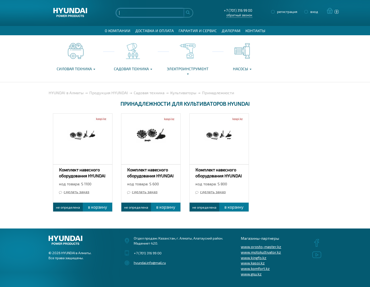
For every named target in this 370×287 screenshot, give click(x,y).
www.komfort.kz (255, 268)
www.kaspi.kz (253, 263)
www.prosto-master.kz (261, 246)
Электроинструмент (187, 70)
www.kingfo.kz (253, 257)
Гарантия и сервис (198, 30)
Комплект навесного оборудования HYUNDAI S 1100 (82, 175)
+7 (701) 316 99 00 (238, 10)
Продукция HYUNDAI (108, 92)
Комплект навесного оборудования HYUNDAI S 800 (218, 175)
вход (314, 12)
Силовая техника (76, 68)
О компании (117, 30)
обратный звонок (239, 15)
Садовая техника (133, 68)
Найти (188, 12)
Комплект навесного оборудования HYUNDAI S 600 (150, 175)
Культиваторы (183, 92)
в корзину (97, 207)
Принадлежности (218, 92)
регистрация (287, 12)
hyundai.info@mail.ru (150, 262)
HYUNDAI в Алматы (66, 92)
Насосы (242, 68)
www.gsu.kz (251, 274)
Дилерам (231, 30)
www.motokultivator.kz (261, 252)
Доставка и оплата (154, 30)
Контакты (255, 30)
